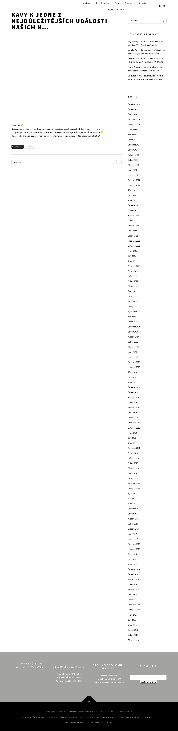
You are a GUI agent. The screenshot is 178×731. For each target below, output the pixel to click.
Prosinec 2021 (134, 240)
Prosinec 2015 (134, 604)
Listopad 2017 (134, 488)
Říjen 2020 (132, 311)
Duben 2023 (133, 160)
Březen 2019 (133, 407)
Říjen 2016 (132, 554)
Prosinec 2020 (134, 301)
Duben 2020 (133, 341)
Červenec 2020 (134, 326)
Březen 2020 (133, 347)
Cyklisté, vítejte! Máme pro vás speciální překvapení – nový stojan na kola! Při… (145, 69)
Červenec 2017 (134, 508)
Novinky (86, 3)
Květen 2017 (133, 518)
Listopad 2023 (134, 124)
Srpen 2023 (132, 139)
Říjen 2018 (132, 433)
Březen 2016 (133, 589)
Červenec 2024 (134, 104)
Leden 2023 (133, 175)
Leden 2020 (133, 357)
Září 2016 (132, 559)
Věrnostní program (123, 3)
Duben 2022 (133, 220)
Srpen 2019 (132, 382)
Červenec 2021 (134, 266)
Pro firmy (96, 722)
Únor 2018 (132, 473)
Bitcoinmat (87, 717)
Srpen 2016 (132, 564)
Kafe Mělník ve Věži (131, 717)
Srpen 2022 (132, 200)
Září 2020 (132, 316)
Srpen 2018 (132, 443)
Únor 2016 (132, 594)
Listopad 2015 (134, 609)
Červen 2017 (133, 513)
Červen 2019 (133, 392)
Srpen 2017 (132, 503)
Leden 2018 (133, 478)
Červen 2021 (133, 271)
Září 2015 (132, 620)
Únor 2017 (132, 534)
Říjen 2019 (132, 372)
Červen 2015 (133, 630)
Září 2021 (132, 256)
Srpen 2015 (132, 625)
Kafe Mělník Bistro (107, 717)
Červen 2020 (133, 331)
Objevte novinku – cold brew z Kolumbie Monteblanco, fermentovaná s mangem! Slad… (146, 79)
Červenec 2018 (134, 448)
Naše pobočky (102, 3)
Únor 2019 (132, 412)
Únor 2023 (132, 170)
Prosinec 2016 (134, 544)
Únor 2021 (132, 291)
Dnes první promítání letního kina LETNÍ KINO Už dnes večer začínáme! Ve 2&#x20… (146, 60)
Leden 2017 (133, 539)
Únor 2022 (132, 230)
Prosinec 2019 (134, 362)
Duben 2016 (133, 584)
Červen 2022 (133, 210)
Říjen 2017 (132, 493)
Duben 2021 (133, 281)
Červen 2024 (133, 109)
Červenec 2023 (134, 144)
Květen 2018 (133, 458)
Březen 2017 (133, 528)
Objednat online (114, 9)
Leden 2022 (133, 235)
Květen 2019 (133, 397)
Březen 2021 (133, 286)
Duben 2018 (133, 463)
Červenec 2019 (134, 387)
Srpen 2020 (132, 321)
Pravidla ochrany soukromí (63, 717)
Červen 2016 (133, 574)
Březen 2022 (133, 225)
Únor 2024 (132, 114)
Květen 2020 (133, 336)
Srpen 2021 (132, 261)
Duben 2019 (133, 402)
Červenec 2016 (134, 569)
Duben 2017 (133, 523)
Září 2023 (132, 134)
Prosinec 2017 (134, 483)
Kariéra (149, 717)
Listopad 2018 (134, 428)
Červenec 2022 (134, 205)
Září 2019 (132, 377)
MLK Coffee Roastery (76, 722)
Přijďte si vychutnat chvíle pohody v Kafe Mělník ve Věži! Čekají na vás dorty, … (145, 43)
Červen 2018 (133, 453)
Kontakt (142, 3)
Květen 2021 (133, 276)
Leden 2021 (133, 296)
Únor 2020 (132, 352)
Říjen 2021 (132, 251)
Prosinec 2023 (134, 119)
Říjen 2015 (132, 615)
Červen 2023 (133, 149)
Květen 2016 (133, 579)
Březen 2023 (133, 165)
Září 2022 (132, 195)
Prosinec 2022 (134, 180)
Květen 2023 (133, 155)
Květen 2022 (133, 215)
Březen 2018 (133, 468)
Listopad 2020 (134, 306)
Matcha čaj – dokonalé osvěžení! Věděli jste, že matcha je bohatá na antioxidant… (147, 52)
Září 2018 (132, 438)
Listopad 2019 (134, 367)
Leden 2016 (133, 599)
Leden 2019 (133, 417)
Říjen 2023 (132, 129)
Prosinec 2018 (134, 422)
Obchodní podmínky (33, 717)
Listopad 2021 (134, 246)
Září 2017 (132, 498)
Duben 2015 (133, 635)
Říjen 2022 (132, 190)
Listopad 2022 (134, 185)
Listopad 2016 (134, 549)
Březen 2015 (133, 640)
